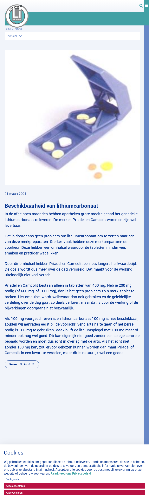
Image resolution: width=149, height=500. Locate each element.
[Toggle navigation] (144, 5)
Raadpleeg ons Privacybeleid (71, 473)
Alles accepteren (15, 486)
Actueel (12, 36)
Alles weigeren (14, 492)
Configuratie (12, 479)
